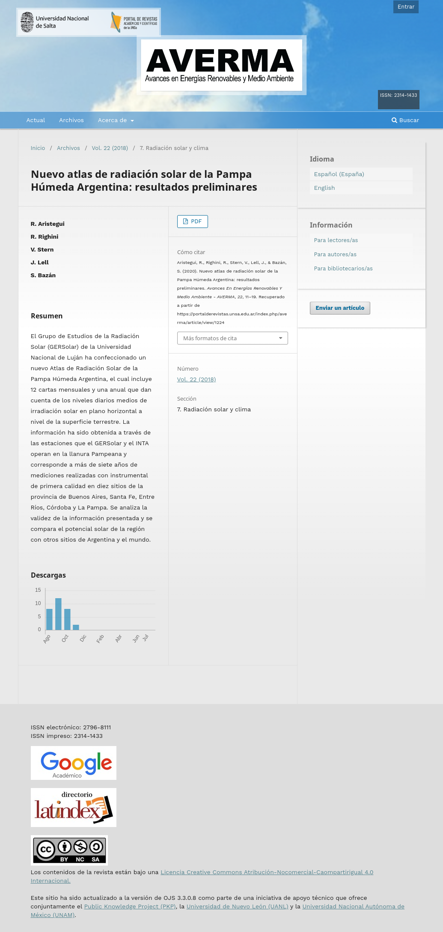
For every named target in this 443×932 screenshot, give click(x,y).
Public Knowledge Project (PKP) (129, 906)
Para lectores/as (336, 240)
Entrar (406, 6)
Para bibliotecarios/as (343, 268)
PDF (195, 221)
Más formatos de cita (210, 338)
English (324, 187)
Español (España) (339, 174)
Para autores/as (335, 254)
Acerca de (113, 120)
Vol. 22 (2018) (110, 148)
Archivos (71, 120)
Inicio (38, 148)
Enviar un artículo (340, 308)
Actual (36, 120)
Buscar (405, 120)
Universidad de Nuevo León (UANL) (237, 906)
